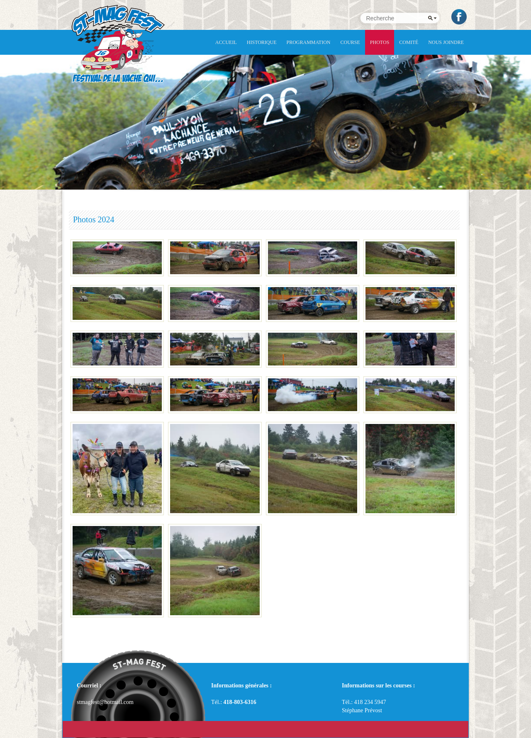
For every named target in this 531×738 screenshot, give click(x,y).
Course (350, 42)
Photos (379, 42)
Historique (262, 42)
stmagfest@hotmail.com (105, 702)
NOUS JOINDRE (446, 42)
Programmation (309, 42)
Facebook (459, 16)
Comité (408, 42)
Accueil (226, 42)
